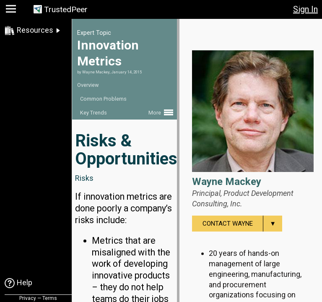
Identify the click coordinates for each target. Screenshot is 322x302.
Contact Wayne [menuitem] (242, 224)
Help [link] (24, 282)
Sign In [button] (305, 9)
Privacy (27, 298)
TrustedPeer (66, 9)
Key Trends (93, 112)
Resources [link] (35, 30)
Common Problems (103, 99)
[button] (12, 10)
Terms (49, 298)
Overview (88, 85)
